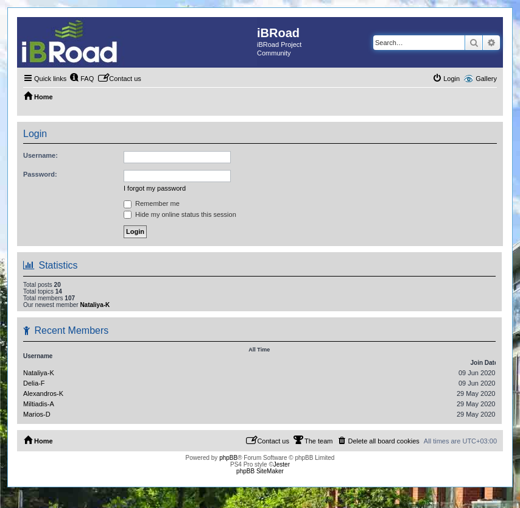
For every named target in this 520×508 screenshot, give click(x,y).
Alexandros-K (43, 393)
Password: (40, 174)
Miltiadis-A (38, 403)
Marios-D (37, 414)
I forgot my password (155, 188)
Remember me (152, 203)
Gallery (486, 78)
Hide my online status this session (180, 214)
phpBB (228, 457)
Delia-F (33, 383)
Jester (281, 464)
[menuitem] (81, 78)
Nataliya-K (95, 305)
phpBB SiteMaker (260, 471)
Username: (40, 155)
